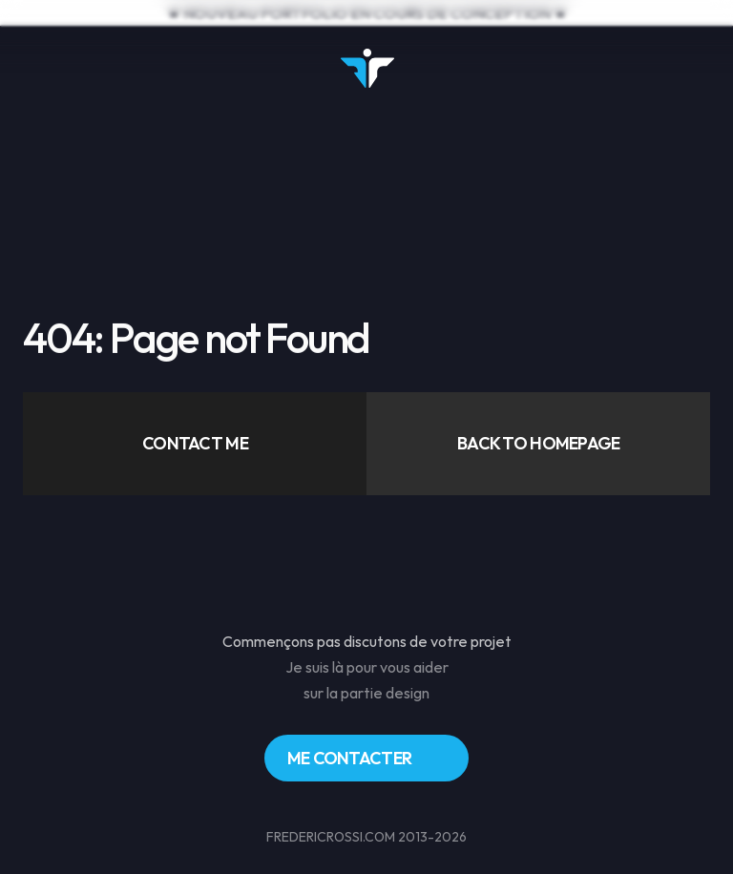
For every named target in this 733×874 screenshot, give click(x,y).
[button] (194, 443)
